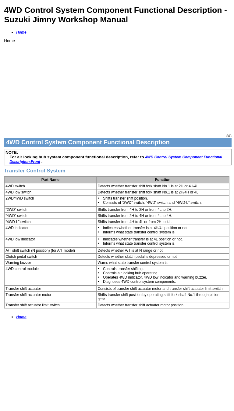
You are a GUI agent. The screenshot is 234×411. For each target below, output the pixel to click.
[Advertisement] (118, 85)
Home (21, 32)
